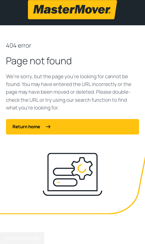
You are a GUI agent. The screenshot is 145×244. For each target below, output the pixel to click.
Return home (31, 126)
